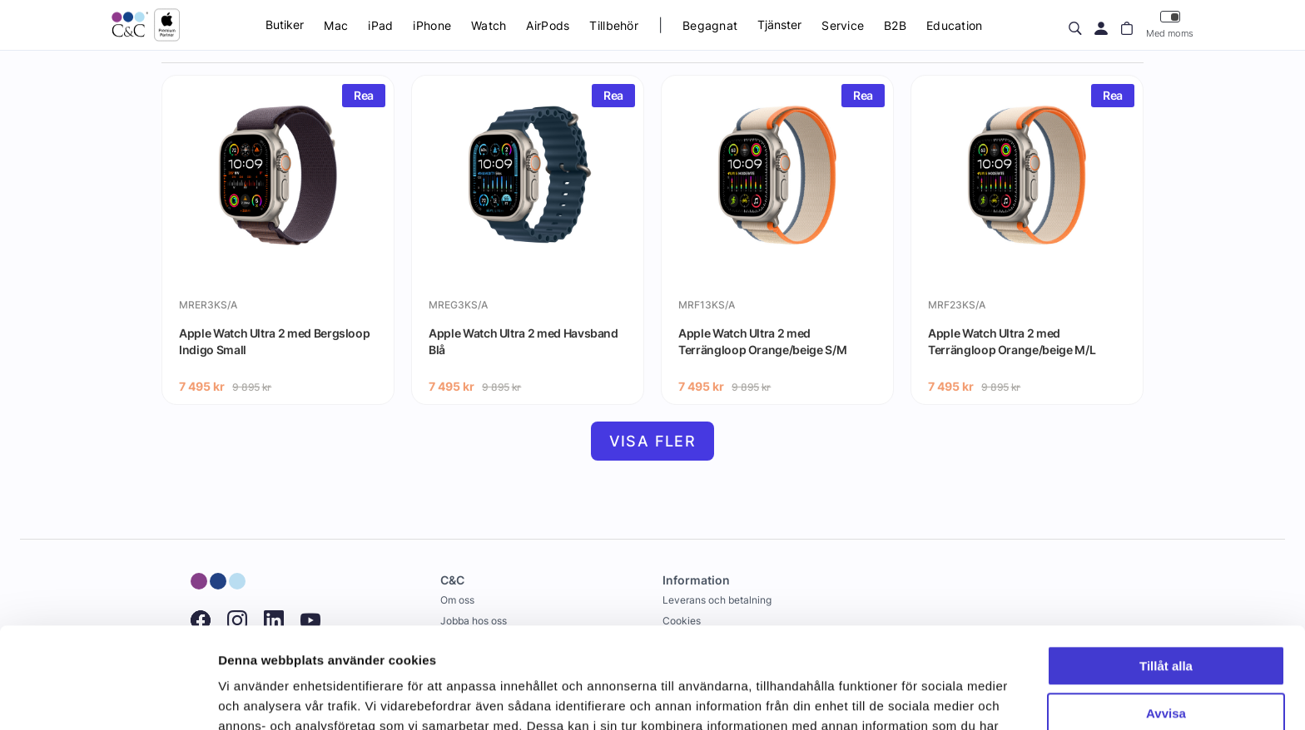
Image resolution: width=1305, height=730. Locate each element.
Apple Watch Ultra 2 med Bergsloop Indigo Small (274, 341)
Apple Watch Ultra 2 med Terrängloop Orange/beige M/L (1011, 341)
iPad (380, 25)
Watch (488, 25)
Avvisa (1166, 618)
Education (954, 25)
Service (842, 25)
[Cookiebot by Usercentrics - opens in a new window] (108, 697)
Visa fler (653, 441)
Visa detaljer (255, 697)
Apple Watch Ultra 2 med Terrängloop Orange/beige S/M (762, 341)
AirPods (547, 25)
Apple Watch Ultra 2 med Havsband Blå (523, 341)
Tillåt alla (1166, 572)
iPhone (432, 25)
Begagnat (709, 25)
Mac (336, 25)
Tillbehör (613, 25)
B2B (895, 25)
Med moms (1169, 24)
